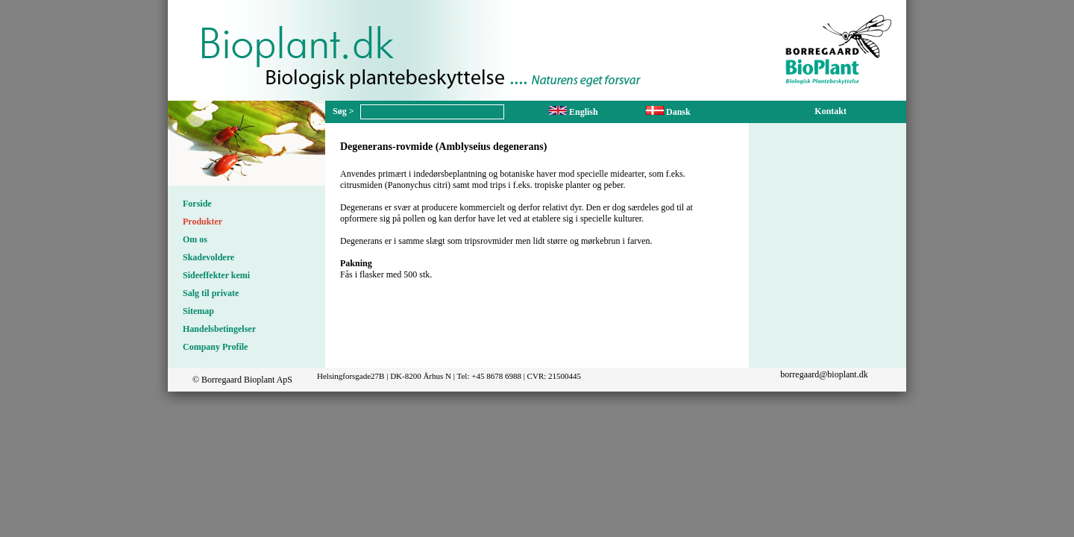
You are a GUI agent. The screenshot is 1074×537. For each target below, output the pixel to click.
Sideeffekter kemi (216, 275)
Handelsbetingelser (219, 329)
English (573, 112)
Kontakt (830, 111)
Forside (197, 203)
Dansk (668, 112)
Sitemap (198, 311)
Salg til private (211, 293)
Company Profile (215, 347)
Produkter (202, 221)
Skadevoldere (208, 257)
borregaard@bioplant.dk (823, 374)
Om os (195, 239)
